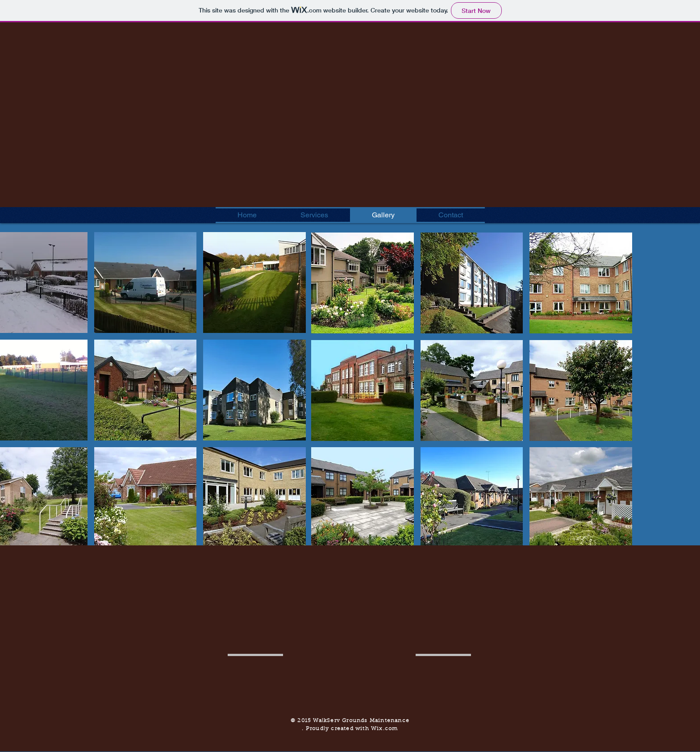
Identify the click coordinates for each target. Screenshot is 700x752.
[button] (145, 282)
